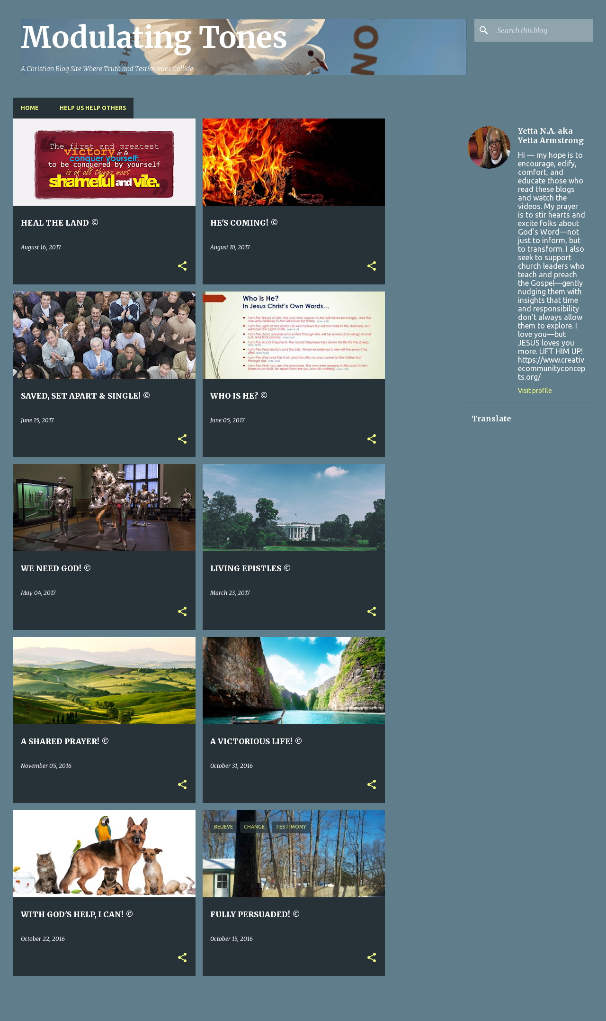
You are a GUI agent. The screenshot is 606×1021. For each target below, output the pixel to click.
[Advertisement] (422, 261)
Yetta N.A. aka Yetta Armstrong (551, 135)
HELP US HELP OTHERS (93, 108)
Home (30, 108)
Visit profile (535, 390)
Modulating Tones (154, 37)
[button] (182, 266)
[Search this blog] (543, 30)
